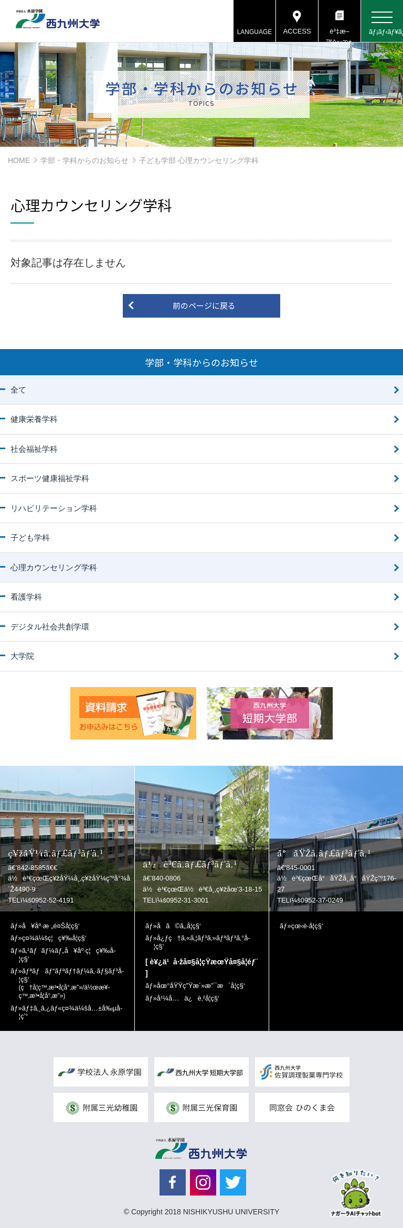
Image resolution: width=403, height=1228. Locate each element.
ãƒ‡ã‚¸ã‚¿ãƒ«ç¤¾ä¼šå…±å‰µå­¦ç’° (71, 1012)
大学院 (22, 655)
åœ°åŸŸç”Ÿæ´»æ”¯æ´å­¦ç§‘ (201, 986)
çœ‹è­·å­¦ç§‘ (307, 926)
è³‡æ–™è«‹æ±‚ (339, 34)
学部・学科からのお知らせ (84, 160)
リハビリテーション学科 (53, 508)
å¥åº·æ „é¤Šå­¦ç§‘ (51, 926)
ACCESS (297, 31)
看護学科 (26, 596)
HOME (19, 160)
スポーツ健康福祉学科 (49, 478)
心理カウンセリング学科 (53, 567)
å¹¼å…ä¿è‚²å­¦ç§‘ (188, 998)
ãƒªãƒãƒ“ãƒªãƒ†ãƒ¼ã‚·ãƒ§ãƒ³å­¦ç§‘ (71, 983)
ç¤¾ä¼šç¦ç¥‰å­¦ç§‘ (54, 938)
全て (18, 389)
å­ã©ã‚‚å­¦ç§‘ (179, 926)
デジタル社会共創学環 (49, 626)
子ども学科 (30, 537)
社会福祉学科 (34, 448)
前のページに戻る (204, 305)
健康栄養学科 (34, 419)
